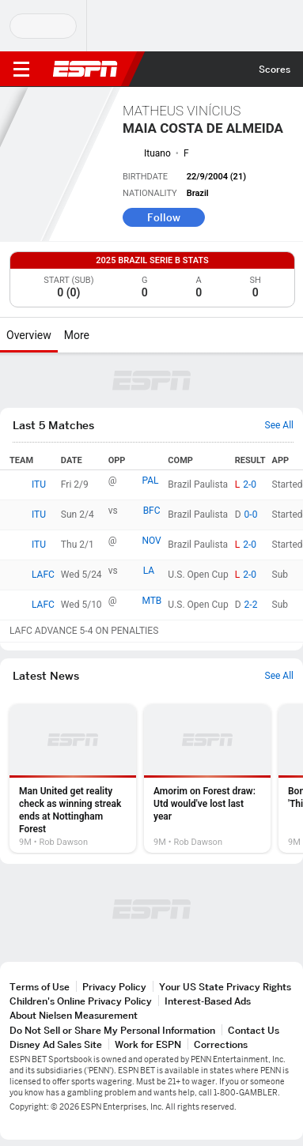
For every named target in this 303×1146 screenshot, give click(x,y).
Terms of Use (39, 987)
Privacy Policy (114, 987)
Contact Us (253, 1030)
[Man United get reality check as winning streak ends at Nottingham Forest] (72, 778)
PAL (150, 480)
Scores (274, 69)
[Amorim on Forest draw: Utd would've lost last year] (207, 778)
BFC (152, 510)
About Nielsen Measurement (73, 1015)
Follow (163, 217)
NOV (151, 540)
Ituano (157, 153)
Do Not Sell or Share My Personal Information (112, 1030)
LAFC (43, 574)
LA (148, 570)
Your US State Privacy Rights (225, 987)
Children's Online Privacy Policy (80, 1001)
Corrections (221, 1044)
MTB (151, 600)
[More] (101, 335)
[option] (72, 778)
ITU (39, 484)
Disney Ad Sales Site (55, 1044)
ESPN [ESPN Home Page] (85, 68)
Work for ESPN (148, 1044)
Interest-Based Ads (208, 1001)
